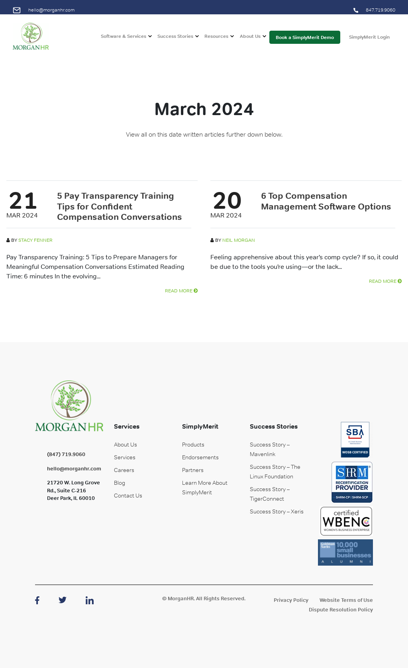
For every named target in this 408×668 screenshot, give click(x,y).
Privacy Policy (291, 600)
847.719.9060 (374, 10)
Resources (216, 40)
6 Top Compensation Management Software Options (326, 201)
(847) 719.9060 (66, 454)
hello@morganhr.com (44, 10)
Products (193, 444)
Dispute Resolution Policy (341, 609)
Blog (119, 482)
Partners (193, 470)
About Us (250, 40)
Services (124, 457)
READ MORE (181, 291)
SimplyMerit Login (369, 41)
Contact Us (128, 495)
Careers (124, 470)
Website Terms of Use (346, 600)
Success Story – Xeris (277, 511)
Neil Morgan (238, 240)
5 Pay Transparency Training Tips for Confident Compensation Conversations (119, 206)
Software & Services (123, 40)
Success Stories (175, 40)
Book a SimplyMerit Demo (305, 41)
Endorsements (200, 457)
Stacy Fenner (35, 240)
